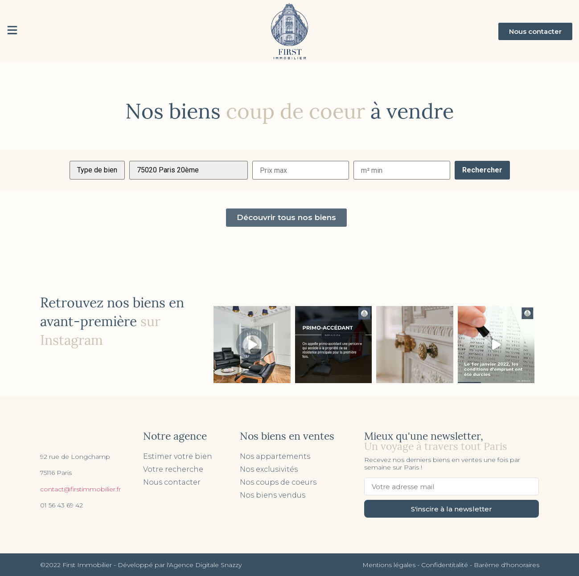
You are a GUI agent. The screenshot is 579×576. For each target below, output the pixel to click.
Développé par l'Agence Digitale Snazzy (180, 565)
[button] (535, 31)
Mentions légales (388, 565)
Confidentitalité (444, 565)
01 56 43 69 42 (61, 505)
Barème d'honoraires (506, 565)
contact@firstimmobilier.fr (80, 489)
